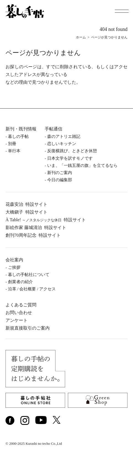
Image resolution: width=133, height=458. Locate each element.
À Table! (46, 219)
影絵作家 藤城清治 (36, 227)
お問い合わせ (19, 312)
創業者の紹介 (20, 282)
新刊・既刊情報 (21, 129)
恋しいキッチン (61, 143)
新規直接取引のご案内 (28, 328)
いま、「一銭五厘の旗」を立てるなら (82, 165)
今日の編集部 (59, 180)
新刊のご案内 (59, 172)
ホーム (81, 37)
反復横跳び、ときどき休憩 (72, 151)
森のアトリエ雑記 (63, 136)
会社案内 (14, 259)
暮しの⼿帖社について (28, 274)
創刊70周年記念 (33, 235)
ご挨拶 (14, 267)
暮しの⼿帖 (18, 136)
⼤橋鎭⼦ (26, 212)
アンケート (17, 320)
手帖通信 (53, 129)
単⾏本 (14, 151)
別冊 (12, 143)
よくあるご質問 (21, 304)
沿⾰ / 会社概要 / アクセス (32, 289)
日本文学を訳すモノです (70, 158)
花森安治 (26, 204)
